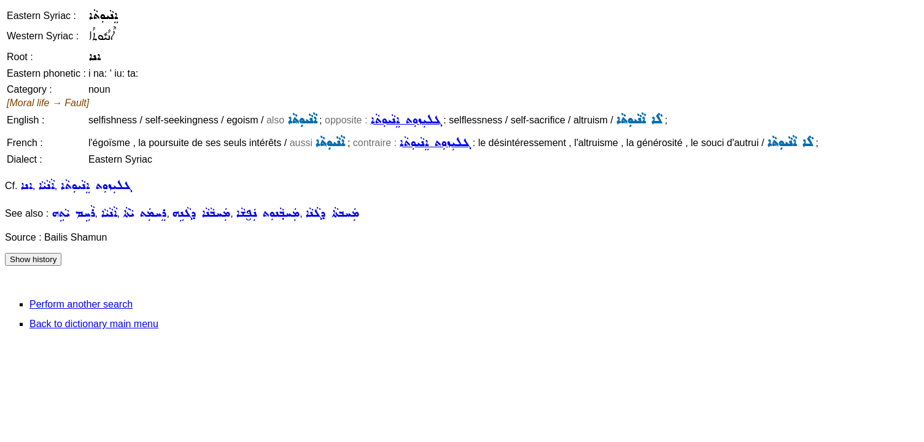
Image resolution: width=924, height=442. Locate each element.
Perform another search (81, 304)
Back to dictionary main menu (93, 324)
